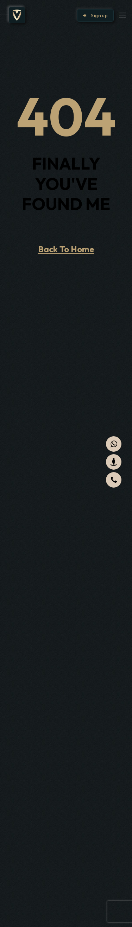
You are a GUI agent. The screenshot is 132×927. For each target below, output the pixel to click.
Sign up (95, 15)
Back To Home (66, 249)
